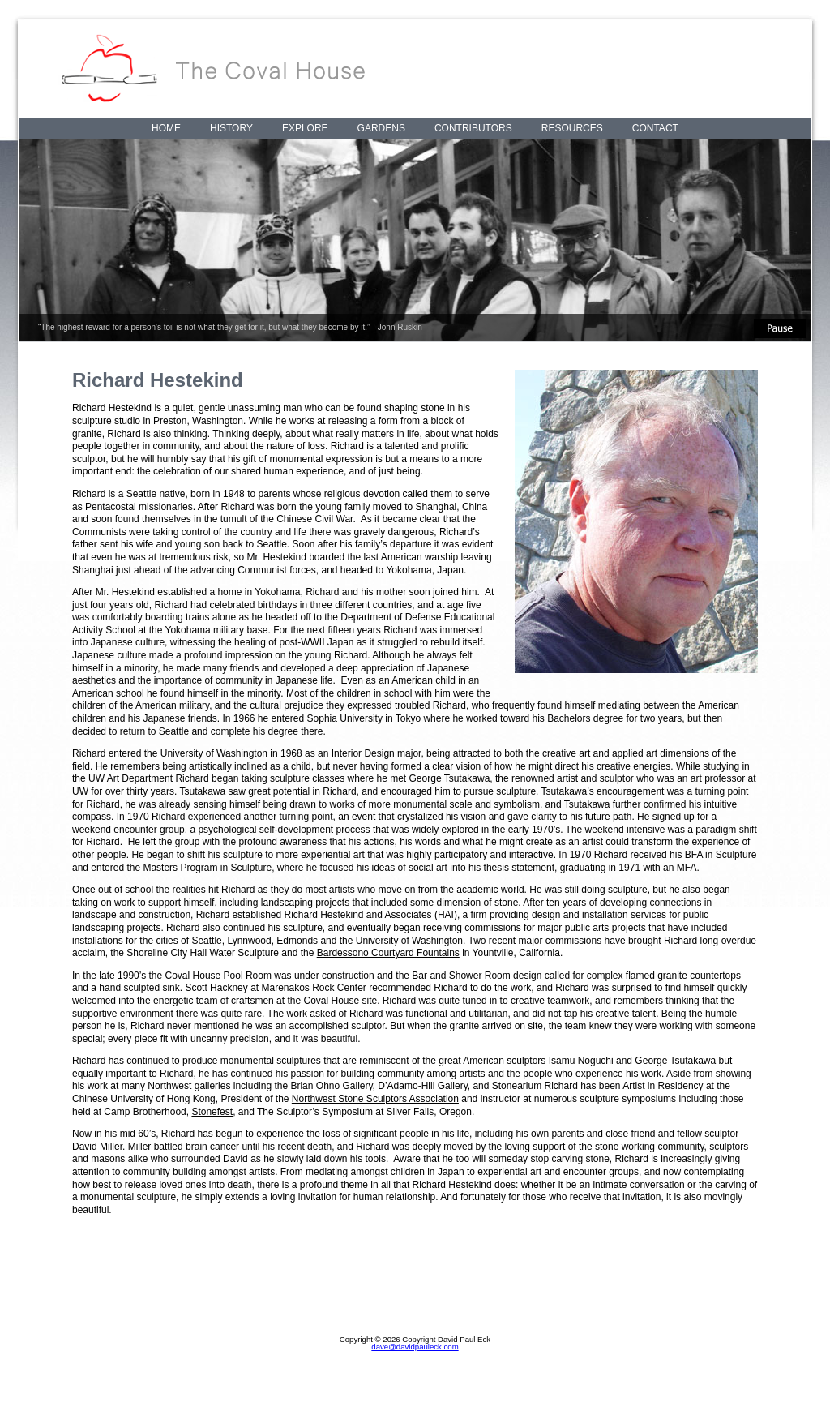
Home (166, 128)
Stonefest (212, 1111)
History (231, 128)
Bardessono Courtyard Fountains (388, 953)
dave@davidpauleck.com (414, 1346)
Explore (305, 128)
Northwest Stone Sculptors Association (375, 1098)
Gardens (381, 128)
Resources (572, 128)
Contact (655, 128)
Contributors (473, 128)
